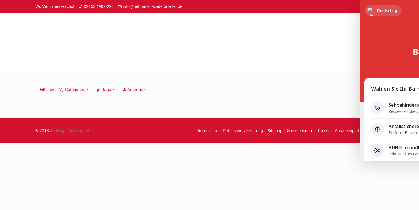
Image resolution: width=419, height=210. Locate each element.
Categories (74, 89)
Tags (105, 89)
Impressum (208, 130)
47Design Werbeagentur (71, 130)
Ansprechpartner (350, 130)
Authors (135, 89)
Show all (368, 89)
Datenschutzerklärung (243, 130)
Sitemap (275, 130)
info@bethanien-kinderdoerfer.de (152, 6)
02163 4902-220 (99, 6)
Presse (324, 130)
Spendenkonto (300, 130)
